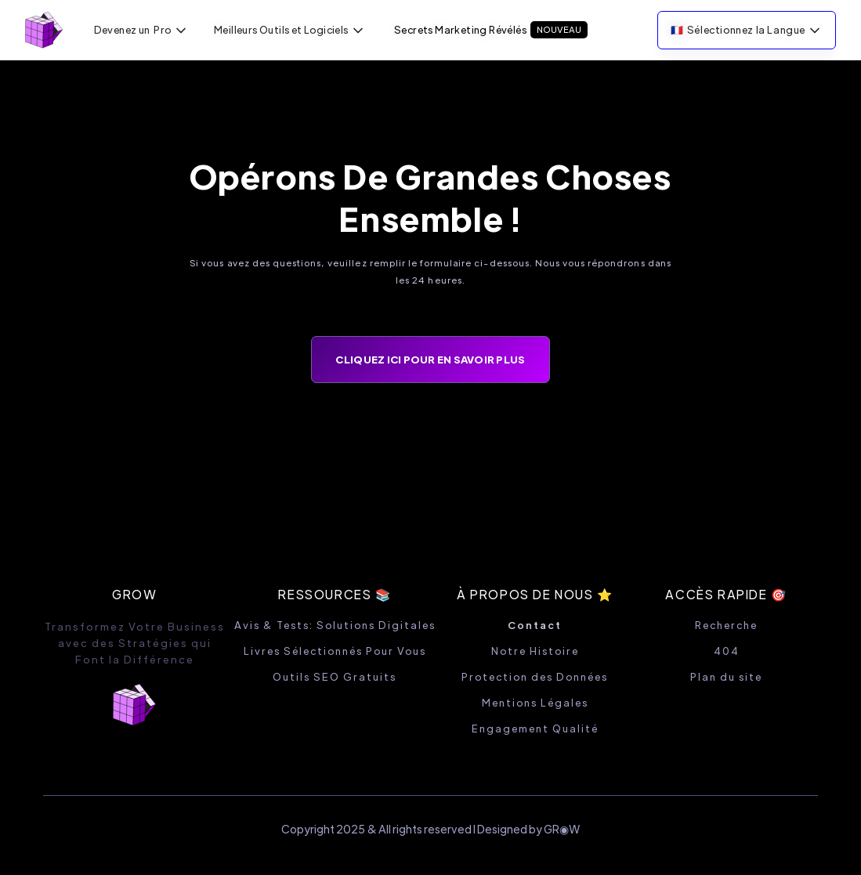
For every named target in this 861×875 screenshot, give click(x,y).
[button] (141, 30)
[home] (44, 30)
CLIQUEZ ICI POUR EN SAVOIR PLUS (430, 359)
